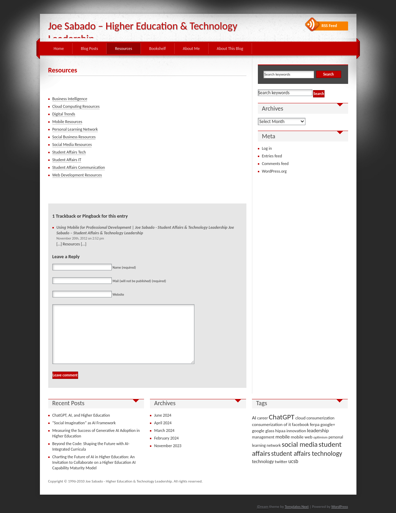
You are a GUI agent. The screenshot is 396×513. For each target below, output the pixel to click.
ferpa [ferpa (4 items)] (315, 424)
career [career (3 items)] (262, 418)
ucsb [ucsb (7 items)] (293, 461)
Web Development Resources (77, 175)
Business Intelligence (69, 98)
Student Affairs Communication (78, 167)
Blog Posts (89, 48)
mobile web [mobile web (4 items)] (302, 437)
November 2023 (167, 445)
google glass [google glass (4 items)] (263, 431)
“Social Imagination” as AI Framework (84, 422)
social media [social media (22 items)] (300, 444)
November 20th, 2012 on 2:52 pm (80, 238)
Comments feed (275, 163)
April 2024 (162, 422)
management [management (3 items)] (263, 437)
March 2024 (164, 430)
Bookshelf (157, 48)
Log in (267, 148)
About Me (191, 48)
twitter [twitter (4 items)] (281, 461)
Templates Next (297, 506)
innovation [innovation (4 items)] (296, 431)
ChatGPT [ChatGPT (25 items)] (282, 416)
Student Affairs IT (67, 159)
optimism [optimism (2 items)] (320, 437)
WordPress (339, 506)
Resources (123, 48)
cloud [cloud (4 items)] (300, 418)
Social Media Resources (72, 144)
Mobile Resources (67, 121)
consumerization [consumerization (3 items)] (320, 418)
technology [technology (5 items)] (263, 461)
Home (59, 48)
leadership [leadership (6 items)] (318, 430)
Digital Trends (63, 114)
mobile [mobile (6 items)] (282, 437)
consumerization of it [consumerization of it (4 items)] (271, 424)
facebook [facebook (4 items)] (300, 424)
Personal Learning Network (75, 129)
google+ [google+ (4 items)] (327, 424)
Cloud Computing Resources (76, 106)
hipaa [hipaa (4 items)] (280, 431)
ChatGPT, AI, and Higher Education (81, 415)
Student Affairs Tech (69, 152)
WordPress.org (274, 171)
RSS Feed (329, 25)
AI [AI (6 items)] (254, 418)
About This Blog (230, 48)
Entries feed (272, 156)
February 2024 (166, 438)
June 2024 (162, 415)
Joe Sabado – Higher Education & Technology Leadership (142, 32)
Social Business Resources (74, 136)
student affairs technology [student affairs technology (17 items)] (306, 454)
